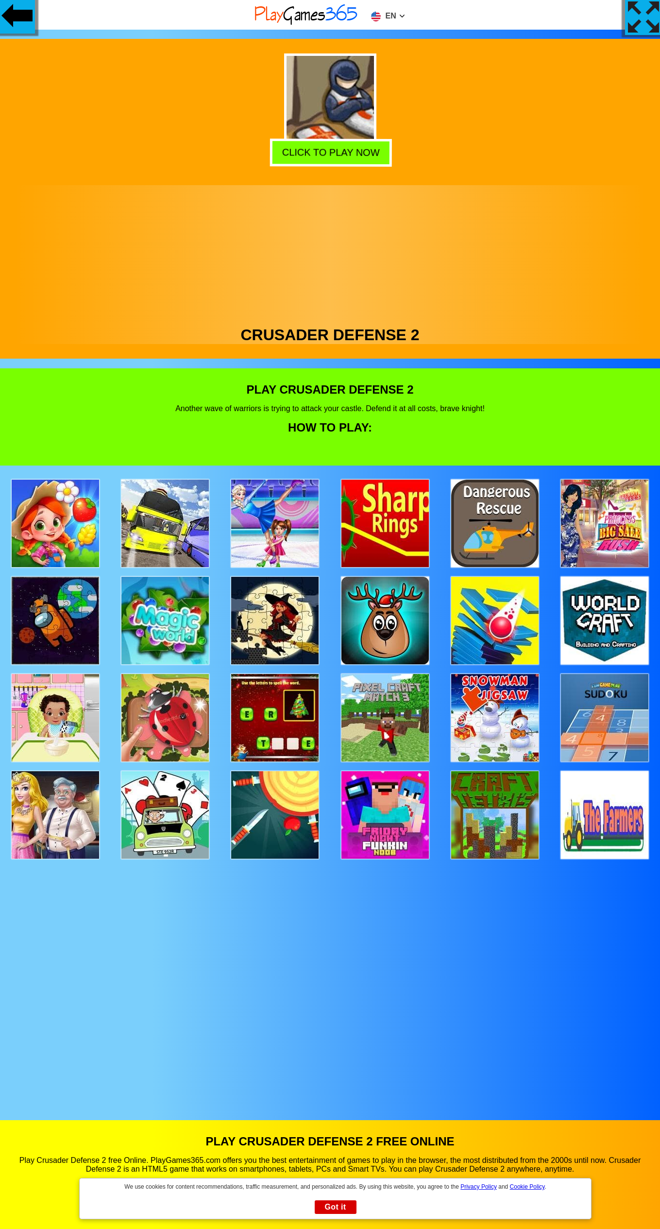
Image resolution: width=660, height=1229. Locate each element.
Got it (335, 1207)
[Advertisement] (330, 253)
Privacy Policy (478, 1186)
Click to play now (329, 150)
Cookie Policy (527, 1186)
